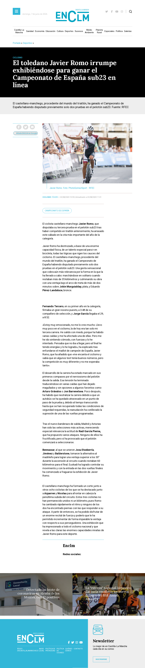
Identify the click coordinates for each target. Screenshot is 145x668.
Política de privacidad (50, 650)
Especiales (109, 31)
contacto (78, 649)
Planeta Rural (99, 31)
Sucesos (79, 31)
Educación (50, 31)
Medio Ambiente (89, 31)
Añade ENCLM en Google (25, 133)
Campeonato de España (57, 210)
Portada (17, 43)
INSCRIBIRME (101, 659)
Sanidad (30, 31)
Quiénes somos (68, 650)
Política (119, 31)
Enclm (55, 197)
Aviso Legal (41, 650)
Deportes (69, 31)
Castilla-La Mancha (19, 31)
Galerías (128, 31)
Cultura (60, 31)
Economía (39, 31)
